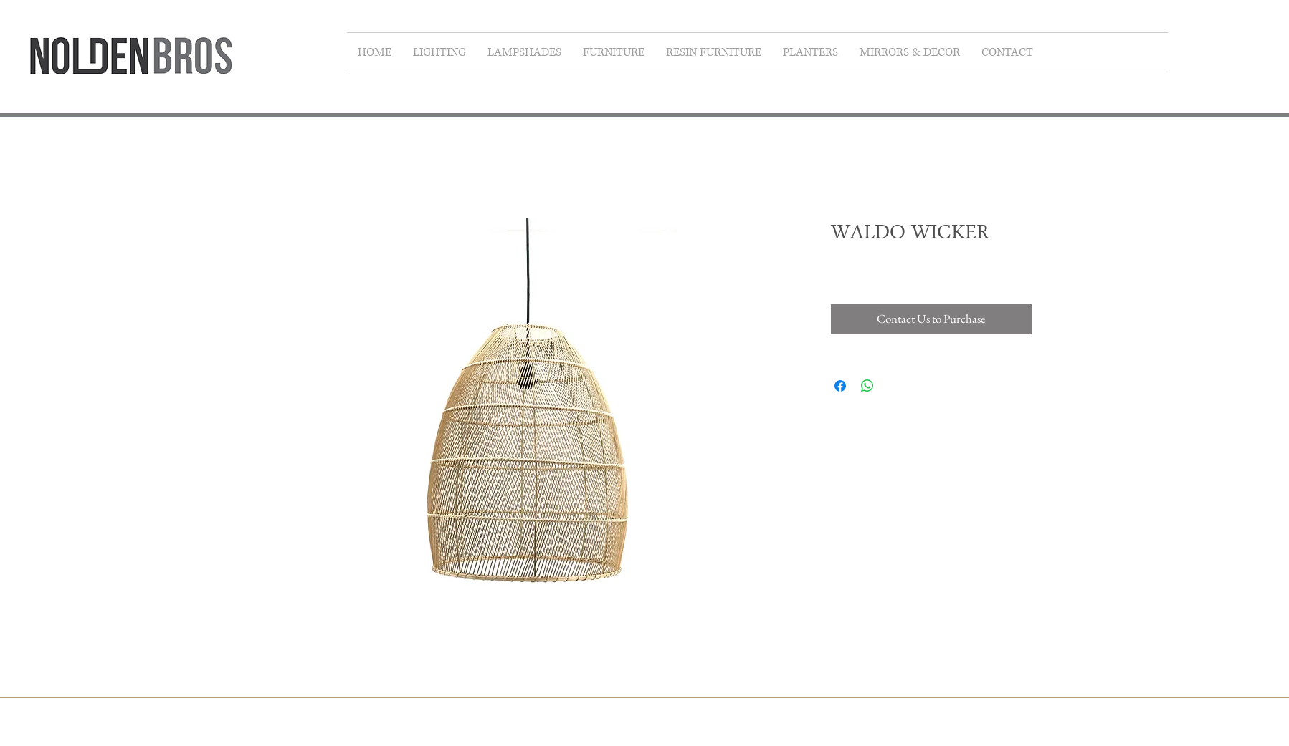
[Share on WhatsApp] (867, 385)
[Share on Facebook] (840, 385)
